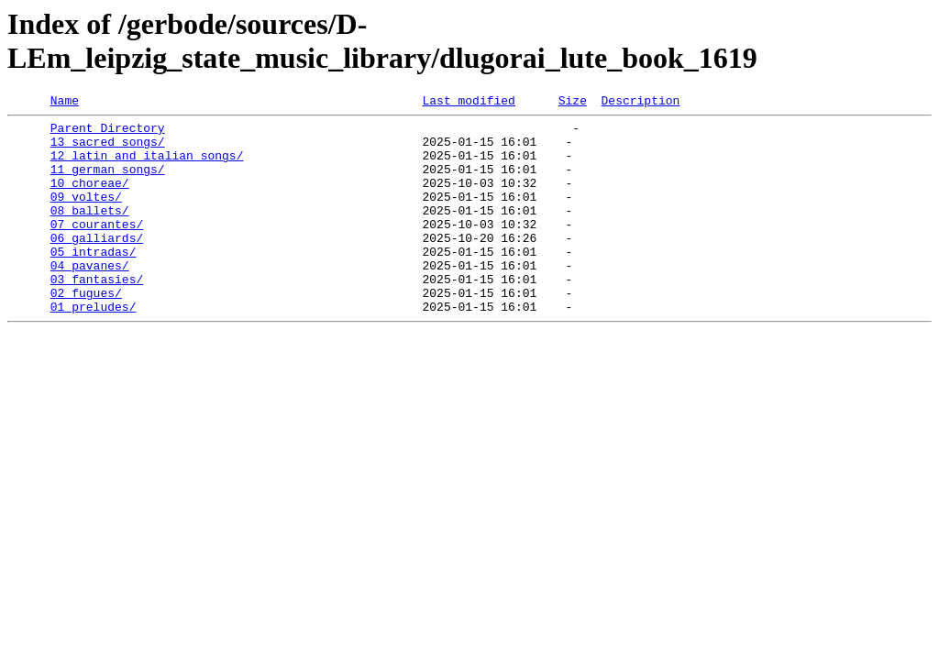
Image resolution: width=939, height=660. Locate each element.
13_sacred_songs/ (107, 149)
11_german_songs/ (107, 182)
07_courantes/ (96, 248)
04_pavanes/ (89, 298)
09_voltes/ (86, 215)
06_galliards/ (96, 265)
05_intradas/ (93, 281)
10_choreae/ (89, 199)
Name (64, 102)
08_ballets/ (89, 232)
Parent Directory (107, 133)
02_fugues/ (86, 331)
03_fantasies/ (96, 314)
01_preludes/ (93, 347)
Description (640, 102)
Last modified (468, 102)
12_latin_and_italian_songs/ (147, 166)
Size (572, 102)
